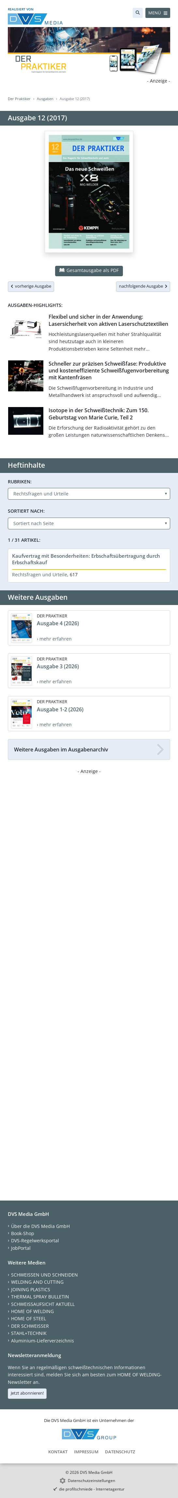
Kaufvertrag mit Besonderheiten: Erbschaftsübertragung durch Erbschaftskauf (86, 559)
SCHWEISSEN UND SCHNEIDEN (44, 1275)
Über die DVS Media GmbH (40, 1226)
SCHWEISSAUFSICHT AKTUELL (43, 1304)
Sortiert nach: (26, 511)
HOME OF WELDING (32, 1311)
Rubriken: (20, 481)
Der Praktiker (19, 98)
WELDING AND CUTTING (37, 1282)
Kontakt (57, 1452)
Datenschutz (120, 1452)
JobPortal (21, 1248)
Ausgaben (45, 98)
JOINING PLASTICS (30, 1289)
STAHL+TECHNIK (29, 1333)
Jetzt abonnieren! (27, 1393)
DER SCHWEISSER (30, 1326)
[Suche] (138, 13)
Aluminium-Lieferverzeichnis (42, 1341)
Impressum (86, 1452)
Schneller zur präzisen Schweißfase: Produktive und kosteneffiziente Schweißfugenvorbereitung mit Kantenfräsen (109, 370)
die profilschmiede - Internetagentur (92, 1489)
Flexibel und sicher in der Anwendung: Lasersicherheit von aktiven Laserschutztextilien (108, 320)
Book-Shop (22, 1233)
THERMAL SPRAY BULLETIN (40, 1297)
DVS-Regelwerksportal (35, 1240)
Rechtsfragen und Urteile (39, 574)
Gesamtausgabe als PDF (89, 270)
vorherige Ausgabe (31, 286)
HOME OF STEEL (28, 1318)
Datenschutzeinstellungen (91, 1480)
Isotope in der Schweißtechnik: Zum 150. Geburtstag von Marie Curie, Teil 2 (99, 414)
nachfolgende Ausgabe (143, 286)
